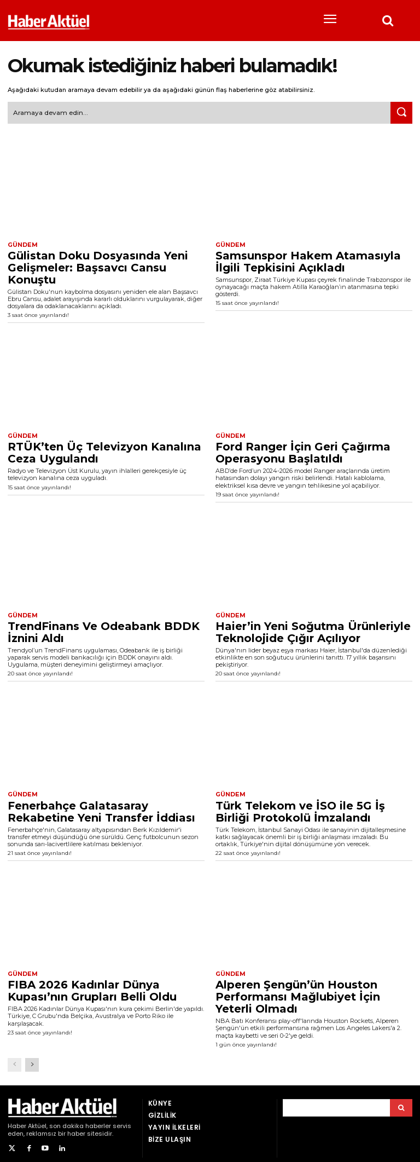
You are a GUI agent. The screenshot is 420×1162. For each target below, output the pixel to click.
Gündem (21, 243)
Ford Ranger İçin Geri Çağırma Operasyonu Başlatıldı (302, 450)
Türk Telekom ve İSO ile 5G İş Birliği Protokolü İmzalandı (300, 807)
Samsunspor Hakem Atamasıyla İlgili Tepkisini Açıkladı (308, 259)
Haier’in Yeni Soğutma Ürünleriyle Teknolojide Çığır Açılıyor (313, 628)
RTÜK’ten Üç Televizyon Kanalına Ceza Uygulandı (104, 450)
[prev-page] (14, 1060)
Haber (17, 1121)
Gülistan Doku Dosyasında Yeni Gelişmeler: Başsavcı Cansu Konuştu (98, 265)
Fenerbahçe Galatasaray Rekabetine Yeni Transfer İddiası (101, 807)
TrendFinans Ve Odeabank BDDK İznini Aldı (104, 628)
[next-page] (32, 1060)
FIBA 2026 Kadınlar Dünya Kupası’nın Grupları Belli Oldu (92, 986)
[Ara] (401, 112)
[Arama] (401, 1103)
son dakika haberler (80, 1121)
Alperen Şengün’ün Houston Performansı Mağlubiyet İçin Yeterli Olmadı (297, 992)
